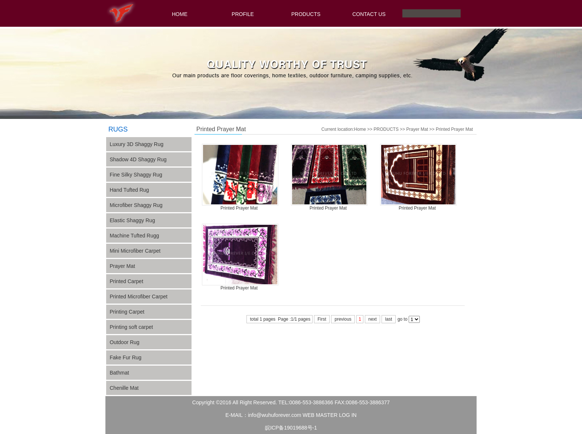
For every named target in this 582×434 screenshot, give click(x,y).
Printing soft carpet (131, 327)
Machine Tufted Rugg (134, 236)
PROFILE (243, 14)
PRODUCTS (306, 14)
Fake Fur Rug (126, 357)
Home (360, 129)
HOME (179, 14)
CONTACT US (369, 14)
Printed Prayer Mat (454, 129)
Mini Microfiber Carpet (135, 251)
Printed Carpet (126, 281)
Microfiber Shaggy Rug (136, 205)
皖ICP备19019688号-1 (291, 428)
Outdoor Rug (125, 342)
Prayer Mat (122, 266)
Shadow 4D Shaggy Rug (138, 159)
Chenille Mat (124, 388)
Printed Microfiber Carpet (139, 296)
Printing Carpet (127, 312)
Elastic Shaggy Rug (132, 220)
